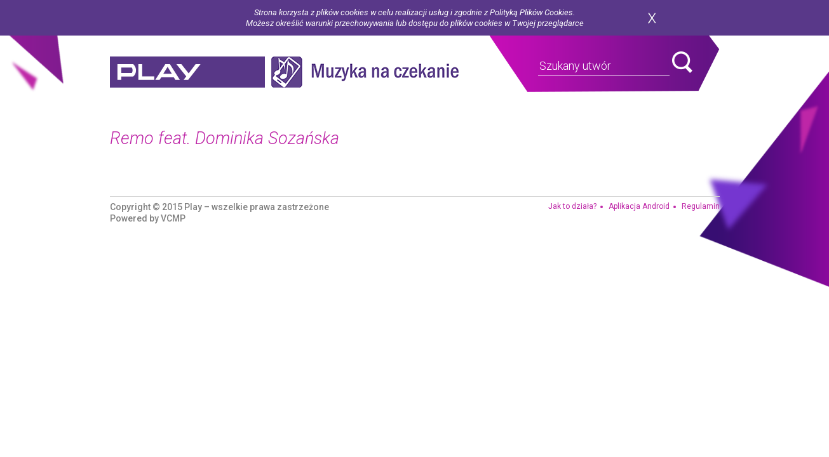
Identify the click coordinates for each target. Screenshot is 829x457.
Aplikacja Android (639, 206)
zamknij (651, 18)
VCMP (173, 218)
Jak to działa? (572, 206)
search (682, 62)
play (187, 72)
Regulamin (701, 206)
